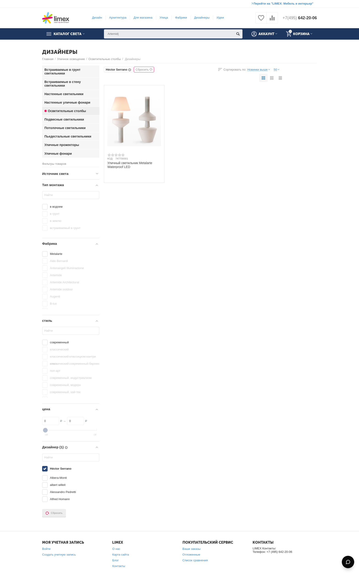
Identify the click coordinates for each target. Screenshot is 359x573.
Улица (164, 17)
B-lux (53, 303)
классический (59, 349)
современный (59, 342)
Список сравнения (195, 560)
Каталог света (68, 34)
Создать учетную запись (59, 554)
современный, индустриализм (71, 378)
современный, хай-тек (65, 392)
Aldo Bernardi (59, 261)
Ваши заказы (191, 549)
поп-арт (55, 370)
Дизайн (97, 17)
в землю (55, 221)
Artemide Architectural (64, 282)
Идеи (220, 17)
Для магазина (142, 17)
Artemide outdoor (61, 289)
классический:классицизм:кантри (73, 356)
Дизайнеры (202, 17)
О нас (116, 549)
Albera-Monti (58, 477)
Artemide (56, 275)
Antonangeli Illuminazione (67, 268)
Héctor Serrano (60, 468)
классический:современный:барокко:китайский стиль (74, 363)
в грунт (55, 213)
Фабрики (181, 17)
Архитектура (117, 17)
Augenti (55, 296)
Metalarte (56, 254)
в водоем (56, 206)
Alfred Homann (60, 499)
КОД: (110, 158)
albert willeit (57, 485)
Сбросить (144, 69)
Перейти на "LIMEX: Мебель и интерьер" (283, 3)
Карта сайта (120, 554)
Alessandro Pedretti (63, 492)
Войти (46, 549)
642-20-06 (300, 18)
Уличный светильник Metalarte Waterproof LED (129, 164)
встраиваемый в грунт (65, 228)
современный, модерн (65, 385)
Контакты (118, 566)
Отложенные (191, 554)
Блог (115, 560)
